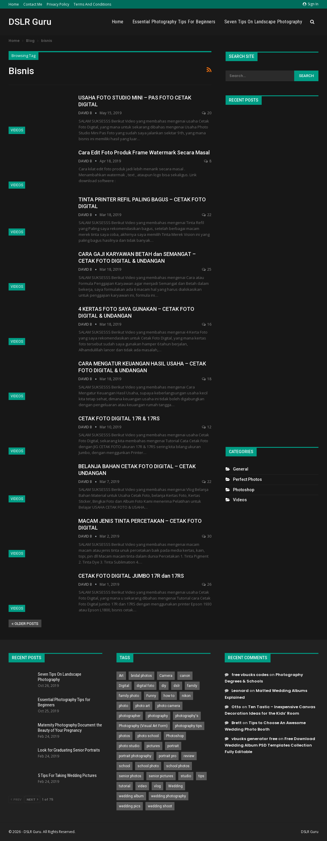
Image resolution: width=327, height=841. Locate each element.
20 (206, 112)
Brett (237, 723)
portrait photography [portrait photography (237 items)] (135, 756)
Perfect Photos (247, 479)
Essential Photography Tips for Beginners (174, 22)
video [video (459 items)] (142, 786)
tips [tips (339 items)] (201, 776)
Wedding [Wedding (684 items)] (175, 786)
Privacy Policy (58, 4)
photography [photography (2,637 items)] (158, 716)
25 (206, 269)
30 (206, 536)
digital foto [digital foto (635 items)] (145, 686)
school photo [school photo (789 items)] (148, 766)
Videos (17, 130)
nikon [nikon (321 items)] (186, 696)
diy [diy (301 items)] (163, 686)
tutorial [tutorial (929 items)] (124, 786)
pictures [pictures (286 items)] (153, 746)
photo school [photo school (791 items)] (148, 736)
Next (32, 799)
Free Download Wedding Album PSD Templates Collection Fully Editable (270, 745)
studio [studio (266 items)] (186, 776)
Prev (16, 799)
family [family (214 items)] (192, 686)
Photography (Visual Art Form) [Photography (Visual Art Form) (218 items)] (143, 726)
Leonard (240, 690)
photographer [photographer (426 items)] (129, 716)
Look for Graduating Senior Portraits (69, 750)
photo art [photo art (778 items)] (142, 706)
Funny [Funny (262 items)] (151, 696)
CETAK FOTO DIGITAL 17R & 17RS (119, 418)
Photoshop (243, 489)
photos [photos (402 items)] (124, 736)
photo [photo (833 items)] (123, 706)
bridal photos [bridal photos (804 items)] (141, 676)
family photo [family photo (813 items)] (129, 696)
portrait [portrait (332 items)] (173, 746)
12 (206, 427)
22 (206, 214)
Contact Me (32, 4)
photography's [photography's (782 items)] (186, 716)
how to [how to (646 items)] (169, 696)
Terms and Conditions (92, 4)
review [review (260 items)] (189, 756)
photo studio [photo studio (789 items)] (129, 746)
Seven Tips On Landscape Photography (263, 22)
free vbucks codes (250, 674)
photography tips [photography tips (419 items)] (188, 726)
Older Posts (25, 624)
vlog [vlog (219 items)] (157, 786)
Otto (236, 707)
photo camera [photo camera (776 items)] (168, 706)
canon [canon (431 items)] (185, 676)
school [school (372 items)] (124, 766)
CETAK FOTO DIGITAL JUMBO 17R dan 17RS (131, 576)
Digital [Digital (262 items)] (124, 686)
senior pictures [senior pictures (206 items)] (161, 776)
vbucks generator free (254, 739)
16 (206, 324)
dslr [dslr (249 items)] (177, 686)
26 (206, 584)
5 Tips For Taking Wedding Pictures (67, 775)
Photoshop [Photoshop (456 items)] (175, 736)
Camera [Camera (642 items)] (165, 676)
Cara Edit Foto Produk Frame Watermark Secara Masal (144, 152)
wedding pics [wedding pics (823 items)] (129, 806)
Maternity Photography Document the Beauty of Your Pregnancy (70, 727)
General (240, 469)
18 (206, 378)
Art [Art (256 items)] (121, 676)
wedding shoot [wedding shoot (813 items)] (160, 806)
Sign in (310, 3)
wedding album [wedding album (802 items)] (131, 796)
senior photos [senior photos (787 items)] (130, 776)
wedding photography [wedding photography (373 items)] (168, 796)
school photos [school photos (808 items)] (178, 766)
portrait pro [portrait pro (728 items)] (167, 756)
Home (14, 4)
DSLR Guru (30, 22)
